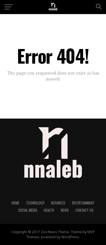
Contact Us (84, 210)
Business (58, 203)
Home (15, 203)
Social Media (27, 210)
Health (49, 210)
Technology (35, 203)
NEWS (65, 210)
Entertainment (83, 203)
